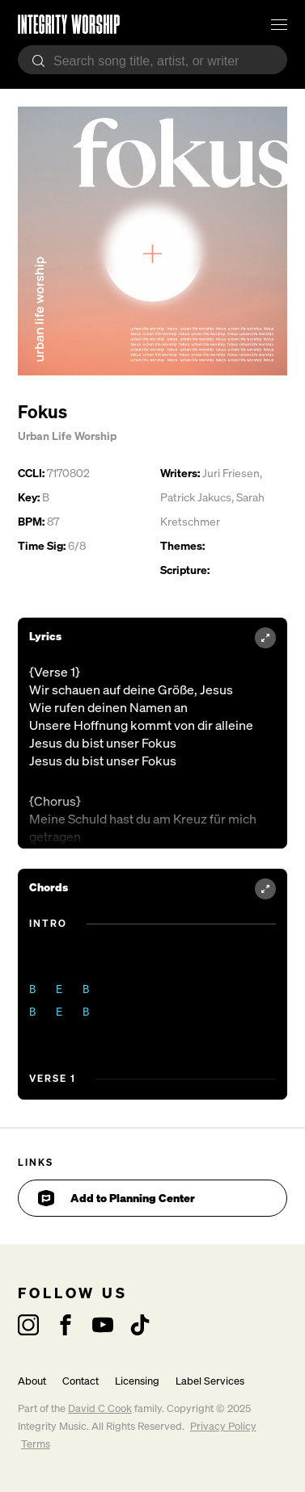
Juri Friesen (231, 472)
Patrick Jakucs (195, 497)
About (32, 1381)
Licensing (137, 1381)
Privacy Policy (223, 1426)
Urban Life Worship (67, 435)
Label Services (210, 1381)
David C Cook (100, 1408)
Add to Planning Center (116, 1198)
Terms (35, 1444)
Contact (80, 1381)
